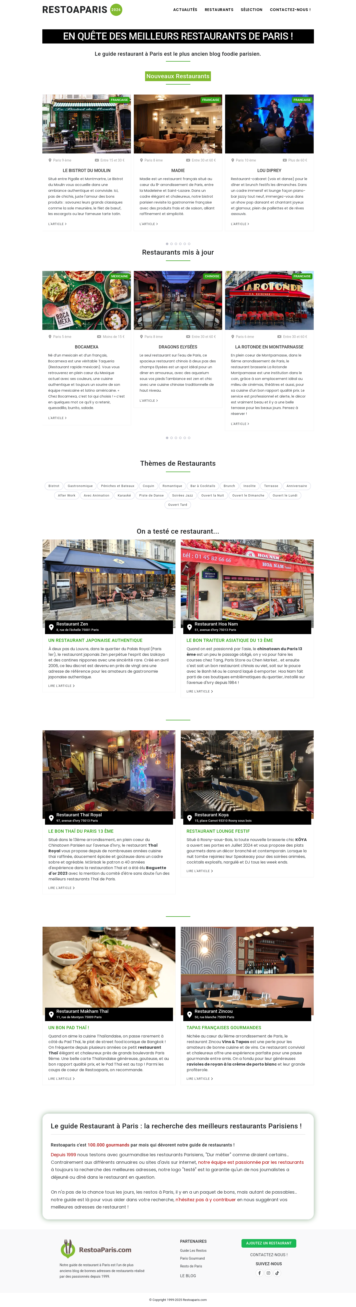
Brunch (229, 486)
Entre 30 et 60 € (201, 160)
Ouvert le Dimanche (248, 495)
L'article (57, 224)
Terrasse (271, 486)
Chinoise (212, 276)
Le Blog (188, 1276)
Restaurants (219, 9)
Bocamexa (86, 346)
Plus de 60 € (295, 160)
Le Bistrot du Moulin (87, 170)
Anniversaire (297, 486)
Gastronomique (80, 486)
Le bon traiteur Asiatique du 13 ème (230, 640)
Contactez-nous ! (290, 9)
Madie (177, 170)
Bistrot (53, 486)
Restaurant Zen (72, 624)
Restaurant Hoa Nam (216, 624)
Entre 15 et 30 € (110, 160)
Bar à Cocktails (203, 486)
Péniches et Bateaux (118, 486)
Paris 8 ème (151, 160)
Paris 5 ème (60, 337)
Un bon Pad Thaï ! (68, 1027)
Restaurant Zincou (214, 1011)
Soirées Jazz (182, 495)
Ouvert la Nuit (212, 495)
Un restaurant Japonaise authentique (95, 640)
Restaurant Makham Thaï (83, 1011)
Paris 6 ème (242, 337)
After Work (67, 495)
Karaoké (124, 495)
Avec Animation (97, 495)
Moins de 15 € (110, 337)
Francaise (119, 100)
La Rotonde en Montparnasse (269, 346)
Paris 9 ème (60, 160)
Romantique (172, 486)
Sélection (251, 9)
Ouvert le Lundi (285, 495)
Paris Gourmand (192, 1258)
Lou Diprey (269, 170)
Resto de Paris (191, 1266)
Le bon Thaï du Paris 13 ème (81, 831)
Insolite (249, 486)
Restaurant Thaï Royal (79, 815)
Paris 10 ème (243, 160)
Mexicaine (119, 276)
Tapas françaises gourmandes (224, 1027)
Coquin (148, 486)
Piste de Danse (151, 495)
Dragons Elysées (178, 346)
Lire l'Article (61, 686)
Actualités (185, 9)
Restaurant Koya (212, 815)
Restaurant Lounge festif (218, 831)
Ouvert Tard (177, 505)
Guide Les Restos (193, 1251)
